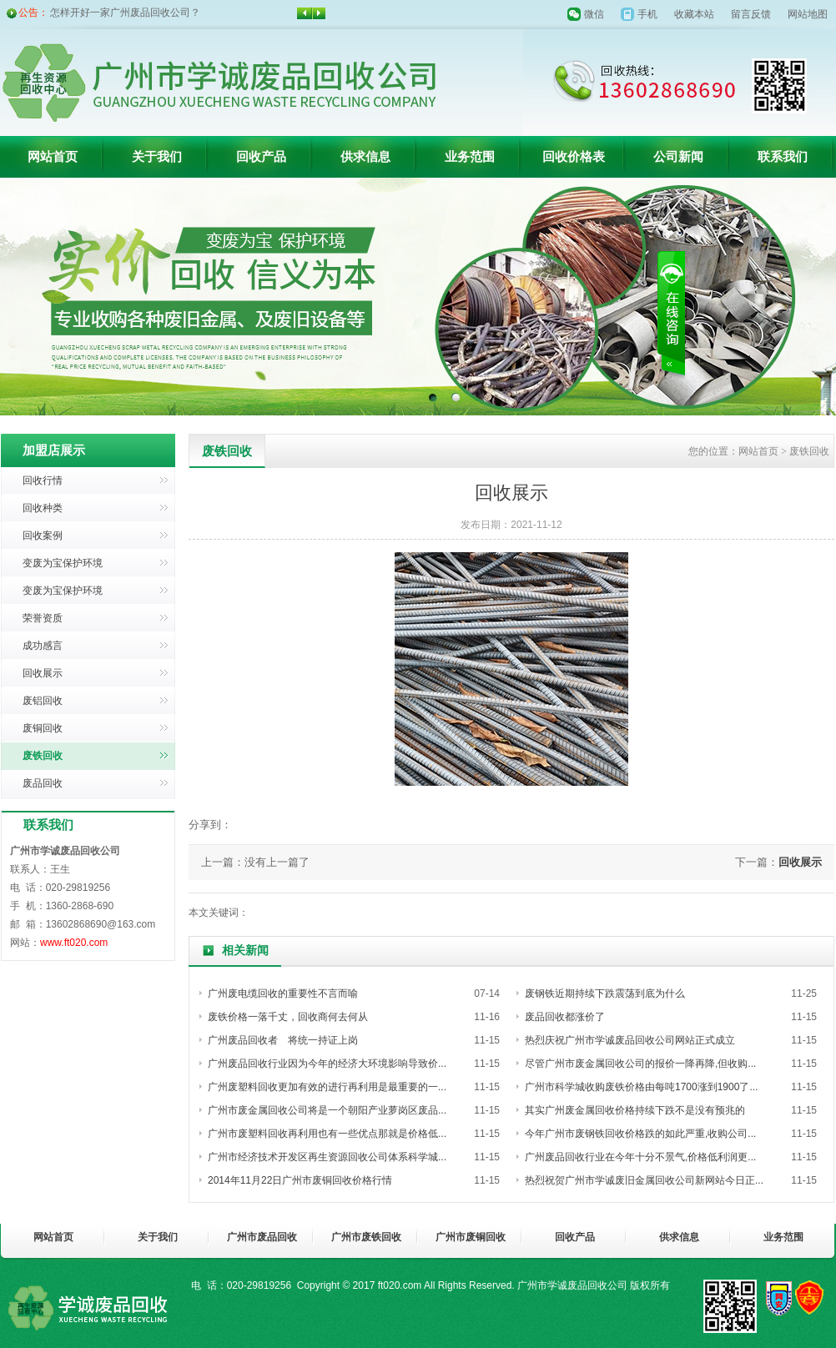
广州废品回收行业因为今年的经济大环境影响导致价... (327, 1063)
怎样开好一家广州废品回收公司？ (125, 12)
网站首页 (53, 156)
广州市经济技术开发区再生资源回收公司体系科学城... (327, 1157)
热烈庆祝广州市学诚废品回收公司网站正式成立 (630, 1040)
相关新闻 (245, 950)
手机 (647, 14)
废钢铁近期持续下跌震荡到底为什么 (605, 993)
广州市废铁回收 (366, 1237)
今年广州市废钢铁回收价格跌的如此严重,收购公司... (640, 1133)
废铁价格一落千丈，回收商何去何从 (288, 1017)
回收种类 (43, 508)
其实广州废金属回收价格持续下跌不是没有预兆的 (635, 1110)
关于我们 (157, 156)
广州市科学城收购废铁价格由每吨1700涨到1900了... (641, 1087)
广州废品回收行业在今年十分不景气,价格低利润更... (640, 1157)
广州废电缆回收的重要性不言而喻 (283, 993)
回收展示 (43, 673)
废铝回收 (43, 701)
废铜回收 (43, 728)
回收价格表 (573, 156)
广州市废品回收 (262, 1237)
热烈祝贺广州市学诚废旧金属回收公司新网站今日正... (644, 1180)
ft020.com (400, 1285)
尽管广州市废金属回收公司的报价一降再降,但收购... (640, 1063)
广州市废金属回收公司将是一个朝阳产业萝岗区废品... (327, 1110)
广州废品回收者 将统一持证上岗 (283, 1040)
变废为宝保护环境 (63, 563)
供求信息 (365, 156)
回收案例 (43, 535)
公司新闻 (678, 156)
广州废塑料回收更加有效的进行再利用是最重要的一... (327, 1087)
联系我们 (783, 156)
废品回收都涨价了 (565, 1017)
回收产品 (261, 156)
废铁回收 (43, 756)
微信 (594, 14)
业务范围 (470, 156)
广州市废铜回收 (471, 1237)
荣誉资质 (43, 618)
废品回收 (43, 783)
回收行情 (43, 480)
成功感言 (43, 645)
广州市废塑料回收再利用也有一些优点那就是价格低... (327, 1133)
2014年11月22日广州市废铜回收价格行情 (300, 1180)
